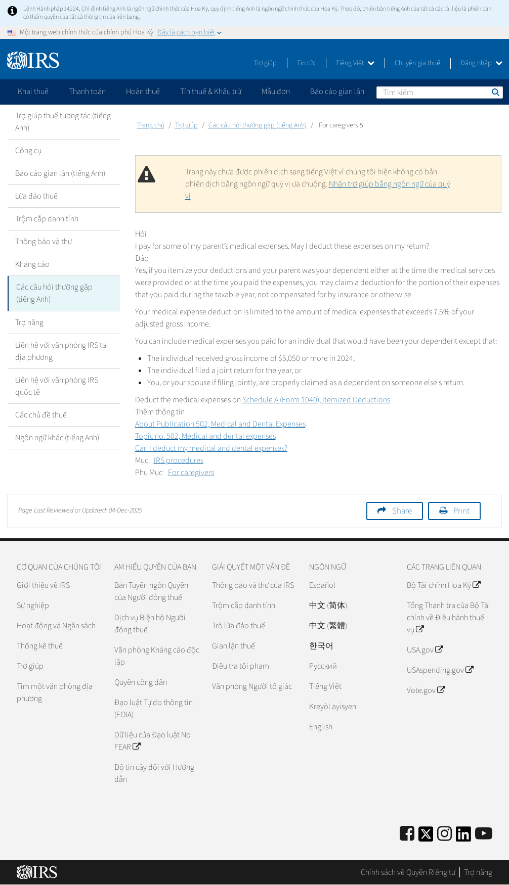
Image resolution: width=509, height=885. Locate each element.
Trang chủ (150, 125)
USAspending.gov (440, 670)
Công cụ (28, 150)
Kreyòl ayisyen (332, 706)
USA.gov (425, 650)
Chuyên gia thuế (417, 63)
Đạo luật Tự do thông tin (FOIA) (153, 708)
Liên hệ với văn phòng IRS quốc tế (56, 385)
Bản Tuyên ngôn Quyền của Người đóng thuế (151, 591)
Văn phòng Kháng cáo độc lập (156, 656)
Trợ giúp (265, 63)
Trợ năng (29, 322)
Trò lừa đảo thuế (238, 625)
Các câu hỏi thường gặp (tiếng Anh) (54, 293)
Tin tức (306, 63)
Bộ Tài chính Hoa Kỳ (443, 585)
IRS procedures (178, 460)
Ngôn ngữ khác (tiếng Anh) (57, 437)
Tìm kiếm (494, 92)
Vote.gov (426, 690)
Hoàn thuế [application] (143, 91)
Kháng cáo (32, 264)
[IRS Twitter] (426, 837)
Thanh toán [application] (87, 91)
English (320, 726)
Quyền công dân (140, 682)
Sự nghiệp (33, 605)
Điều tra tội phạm (240, 666)
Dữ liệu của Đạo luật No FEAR (152, 741)
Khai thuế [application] (33, 91)
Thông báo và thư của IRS (253, 585)
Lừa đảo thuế (36, 196)
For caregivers (191, 472)
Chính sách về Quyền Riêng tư (408, 872)
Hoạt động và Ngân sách (56, 625)
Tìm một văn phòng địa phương (55, 692)
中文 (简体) (328, 605)
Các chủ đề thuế (41, 414)
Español (322, 585)
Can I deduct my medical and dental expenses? (211, 448)
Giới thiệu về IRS (43, 585)
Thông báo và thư (43, 241)
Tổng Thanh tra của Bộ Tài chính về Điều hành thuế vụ (448, 617)
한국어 (321, 645)
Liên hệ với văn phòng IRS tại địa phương (61, 350)
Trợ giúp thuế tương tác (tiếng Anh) (63, 121)
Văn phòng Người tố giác (252, 686)
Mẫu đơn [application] (276, 91)
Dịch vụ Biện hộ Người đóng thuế (150, 623)
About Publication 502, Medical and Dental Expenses (220, 424)
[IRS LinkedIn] (463, 837)
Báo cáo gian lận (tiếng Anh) (60, 173)
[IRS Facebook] (407, 834)
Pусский (323, 666)
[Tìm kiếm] (439, 92)
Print (461, 511)
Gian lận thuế (233, 645)
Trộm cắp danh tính (46, 218)
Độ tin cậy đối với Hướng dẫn (154, 773)
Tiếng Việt (355, 63)
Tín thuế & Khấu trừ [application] (210, 91)
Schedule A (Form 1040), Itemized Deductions (316, 399)
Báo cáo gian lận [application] (337, 91)
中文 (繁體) (328, 625)
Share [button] (402, 511)
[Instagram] (444, 834)
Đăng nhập (481, 63)
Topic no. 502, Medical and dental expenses (205, 436)
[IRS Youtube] (483, 834)
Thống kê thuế (40, 645)
